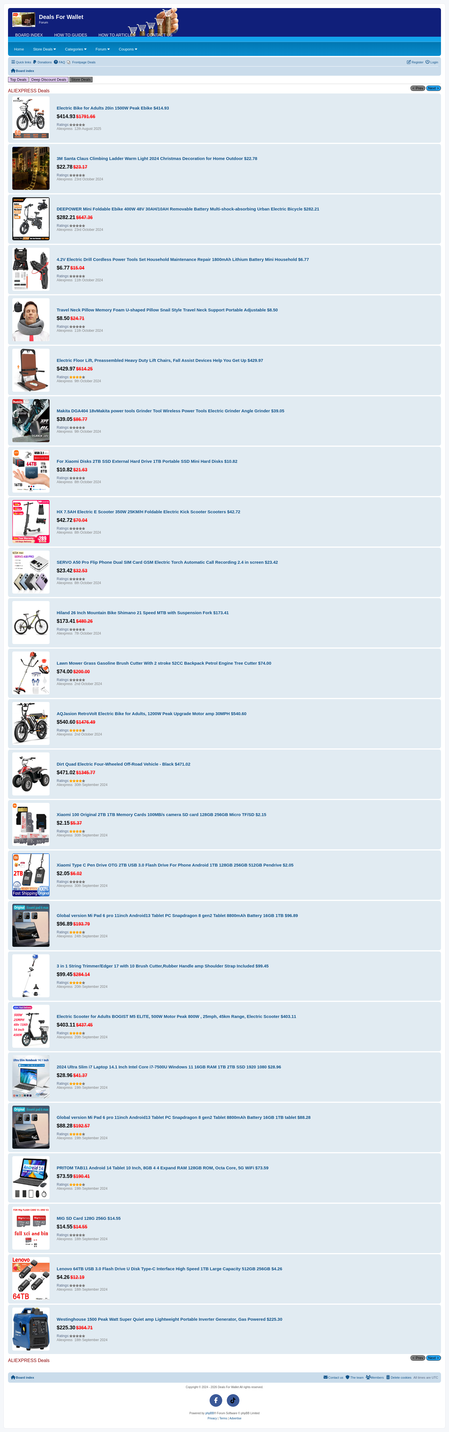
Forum (103, 49)
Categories (75, 49)
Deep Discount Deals (48, 79)
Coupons (128, 49)
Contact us (159, 35)
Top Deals (18, 79)
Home (19, 49)
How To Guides (70, 35)
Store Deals (44, 49)
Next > (433, 88)
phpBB (209, 1413)
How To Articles (117, 35)
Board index (29, 35)
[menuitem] (42, 62)
